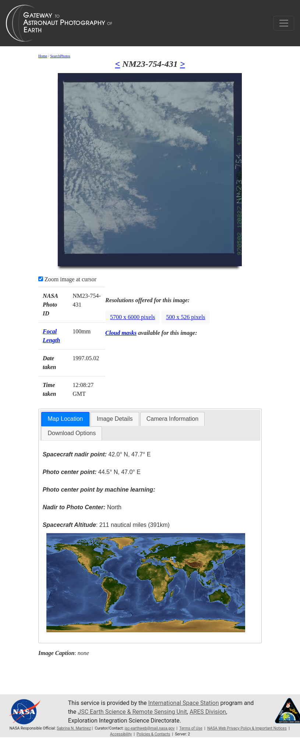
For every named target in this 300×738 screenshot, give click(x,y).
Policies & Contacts (153, 734)
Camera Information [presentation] (172, 419)
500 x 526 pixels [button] (185, 317)
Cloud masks (121, 333)
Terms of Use (190, 728)
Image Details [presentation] (115, 419)
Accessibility (121, 734)
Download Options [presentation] (71, 433)
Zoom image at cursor (67, 279)
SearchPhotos (60, 56)
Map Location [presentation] (65, 419)
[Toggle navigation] (283, 23)
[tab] (65, 419)
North (82, 507)
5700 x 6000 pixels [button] (132, 317)
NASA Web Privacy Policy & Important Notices (247, 728)
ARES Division (208, 711)
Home (42, 56)
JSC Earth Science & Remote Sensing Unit (132, 711)
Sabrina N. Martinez (74, 728)
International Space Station (183, 702)
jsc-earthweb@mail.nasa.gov (150, 728)
